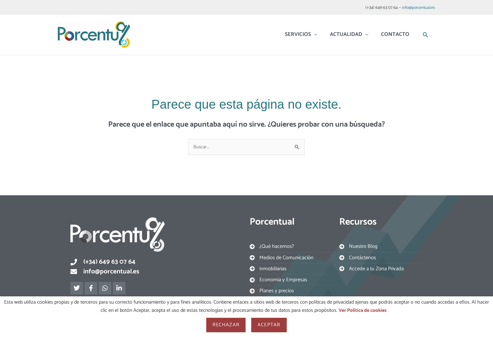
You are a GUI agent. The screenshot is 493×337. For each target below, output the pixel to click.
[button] (425, 30)
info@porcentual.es (418, 6)
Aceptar (269, 325)
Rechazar (226, 325)
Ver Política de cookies (362, 310)
